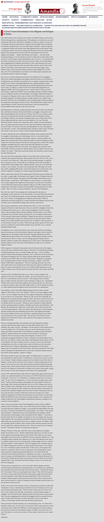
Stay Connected (8, 2)
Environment (62, 17)
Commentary (27, 20)
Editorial (14, 17)
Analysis (40, 20)
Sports (5, 20)
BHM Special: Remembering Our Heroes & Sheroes (27, 23)
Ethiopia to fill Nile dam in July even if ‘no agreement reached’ (65, 25)
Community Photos (8, 25)
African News (47, 17)
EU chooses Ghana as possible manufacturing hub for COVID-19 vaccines (26, 27)
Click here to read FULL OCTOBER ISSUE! (29, 25)
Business (93, 17)
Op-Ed (49, 20)
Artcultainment (79, 17)
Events (15, 20)
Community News (29, 17)
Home (4, 17)
